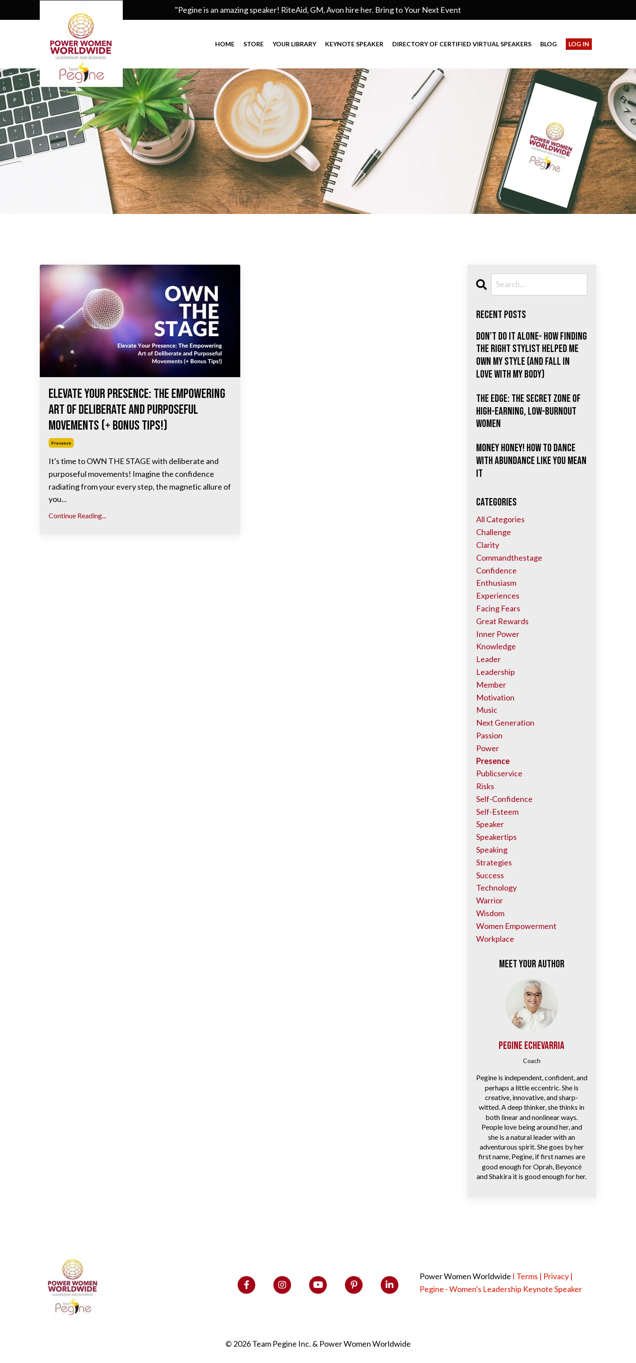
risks (485, 786)
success (490, 875)
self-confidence (504, 799)
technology (496, 887)
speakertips (496, 837)
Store (253, 44)
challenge (493, 532)
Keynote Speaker (354, 44)
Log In (578, 44)
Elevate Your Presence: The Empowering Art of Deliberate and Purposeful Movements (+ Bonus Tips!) (137, 410)
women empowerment (516, 926)
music (486, 710)
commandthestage (509, 557)
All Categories (500, 519)
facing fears (498, 608)
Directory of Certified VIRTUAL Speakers (461, 44)
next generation (505, 722)
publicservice (499, 773)
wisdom (490, 913)
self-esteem (497, 811)
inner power (497, 634)
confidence (496, 570)
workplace (495, 939)
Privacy (556, 1276)
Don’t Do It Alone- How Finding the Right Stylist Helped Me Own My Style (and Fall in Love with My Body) (531, 355)
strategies (494, 862)
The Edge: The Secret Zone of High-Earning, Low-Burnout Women (528, 412)
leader (488, 659)
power (487, 748)
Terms (527, 1276)
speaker (490, 824)
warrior (489, 900)
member (491, 684)
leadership (495, 672)
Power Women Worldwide (465, 1276)
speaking (491, 849)
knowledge (496, 646)
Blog (548, 44)
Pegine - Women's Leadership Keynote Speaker (501, 1289)
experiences (497, 595)
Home (225, 44)
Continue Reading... (77, 515)
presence (61, 443)
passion (489, 735)
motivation (495, 697)
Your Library (294, 44)
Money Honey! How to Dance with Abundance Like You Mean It (531, 461)
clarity (487, 545)
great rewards (502, 621)
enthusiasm (496, 583)
